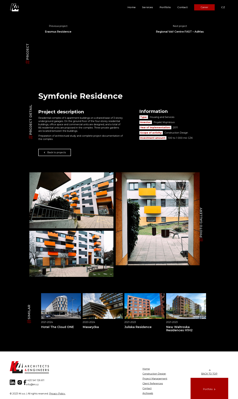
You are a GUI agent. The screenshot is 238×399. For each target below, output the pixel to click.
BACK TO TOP (209, 373)
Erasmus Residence (58, 31)
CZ (223, 7)
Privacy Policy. (57, 393)
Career (204, 7)
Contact (182, 7)
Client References (152, 383)
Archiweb (147, 393)
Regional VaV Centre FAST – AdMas (180, 31)
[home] (15, 7)
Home (131, 7)
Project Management (154, 378)
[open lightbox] (71, 200)
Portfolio (165, 7)
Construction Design (154, 373)
